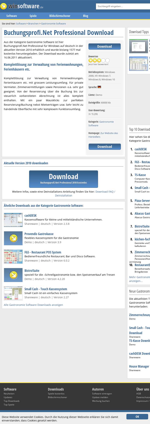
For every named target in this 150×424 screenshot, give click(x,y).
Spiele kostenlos (56, 393)
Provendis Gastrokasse (39, 234)
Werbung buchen (101, 400)
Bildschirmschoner (59, 16)
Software (11, 16)
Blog (85, 16)
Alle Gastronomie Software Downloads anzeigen (33, 305)
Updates (8, 397)
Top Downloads (12, 400)
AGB (138, 393)
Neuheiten (9, 393)
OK (137, 417)
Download (104, 46)
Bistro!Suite (32, 270)
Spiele (33, 16)
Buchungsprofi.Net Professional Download (59, 32)
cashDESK (30, 215)
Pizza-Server (142, 200)
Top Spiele (9, 404)
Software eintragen (102, 393)
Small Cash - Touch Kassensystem (46, 289)
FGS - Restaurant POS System (43, 252)
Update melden (100, 397)
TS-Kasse (140, 175)
